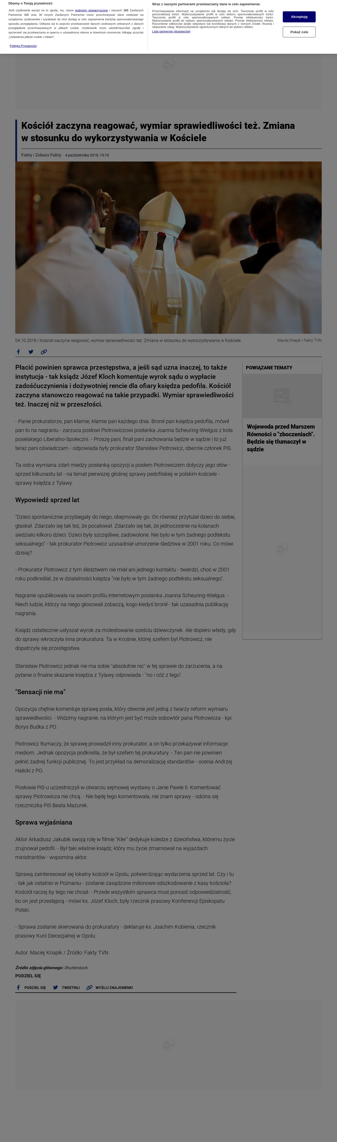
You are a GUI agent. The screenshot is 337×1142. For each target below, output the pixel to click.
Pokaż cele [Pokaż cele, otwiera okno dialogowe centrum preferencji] (299, 23)
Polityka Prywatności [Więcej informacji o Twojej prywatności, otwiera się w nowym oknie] (23, 36)
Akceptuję (299, 8)
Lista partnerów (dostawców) (171, 22)
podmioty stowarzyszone (91, 1)
